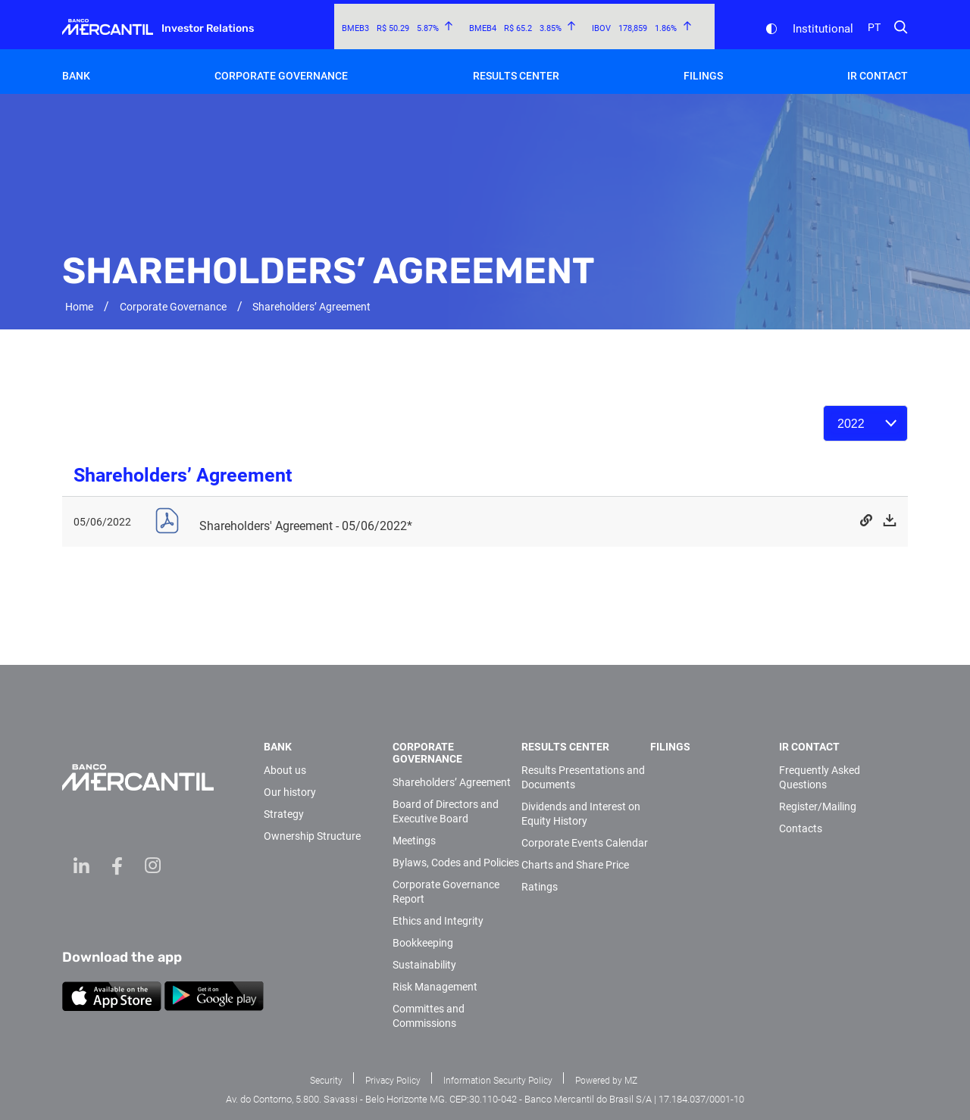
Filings (703, 76)
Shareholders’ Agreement (452, 782)
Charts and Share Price (575, 865)
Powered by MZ (606, 1080)
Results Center (516, 76)
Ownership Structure (312, 836)
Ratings (539, 887)
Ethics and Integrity (438, 921)
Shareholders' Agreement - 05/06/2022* (305, 526)
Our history (290, 792)
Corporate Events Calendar (584, 843)
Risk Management (435, 987)
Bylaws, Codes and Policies (456, 862)
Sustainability (424, 965)
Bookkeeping (423, 943)
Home (79, 307)
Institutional (823, 29)
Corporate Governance (281, 76)
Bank (76, 76)
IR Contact (877, 76)
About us (285, 770)
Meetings (414, 841)
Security (326, 1080)
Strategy (284, 814)
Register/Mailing (817, 806)
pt (874, 27)
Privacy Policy (393, 1080)
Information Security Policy (497, 1080)
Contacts (800, 828)
